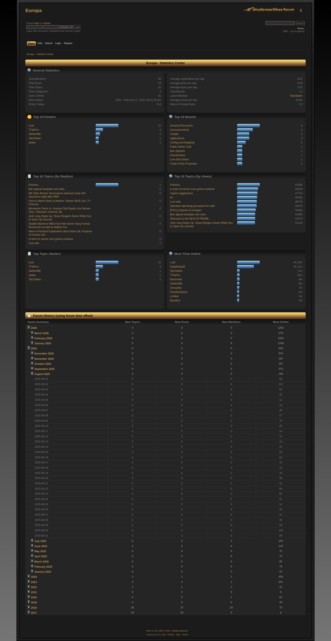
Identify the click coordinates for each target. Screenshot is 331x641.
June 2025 (40, 546)
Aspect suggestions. (182, 193)
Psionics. (33, 184)
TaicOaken (296, 95)
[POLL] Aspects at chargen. (186, 210)
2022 (34, 587)
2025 (34, 348)
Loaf (31, 125)
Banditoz (175, 300)
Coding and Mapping (182, 142)
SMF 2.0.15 (151, 631)
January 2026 (42, 343)
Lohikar (174, 296)
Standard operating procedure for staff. (192, 206)
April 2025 (40, 556)
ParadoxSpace (178, 292)
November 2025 (44, 358)
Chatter (174, 134)
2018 (34, 607)
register (47, 23)
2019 (34, 602)
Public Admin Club (180, 146)
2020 (34, 597)
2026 (34, 328)
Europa (33, 10)
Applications (177, 138)
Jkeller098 (34, 134)
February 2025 (43, 566)
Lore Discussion (179, 159)
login (36, 23)
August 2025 (42, 374)
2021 (34, 592)
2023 (34, 582)
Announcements (179, 129)
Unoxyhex (176, 287)
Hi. (171, 197)
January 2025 (42, 571)
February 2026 (43, 338)
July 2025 (40, 541)
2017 (34, 612)
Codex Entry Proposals (183, 163)
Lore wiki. (34, 243)
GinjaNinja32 (177, 266)
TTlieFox (33, 129)
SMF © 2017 (165, 631)
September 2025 (44, 369)
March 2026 (41, 333)
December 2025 (44, 353)
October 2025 (42, 363)
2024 (34, 576)
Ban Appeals (177, 151)
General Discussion (181, 125)
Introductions (177, 155)
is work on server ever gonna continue (50, 238)
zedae (32, 142)
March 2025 (41, 561)
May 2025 (40, 551)
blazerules (176, 279)
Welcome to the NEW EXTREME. (189, 218)
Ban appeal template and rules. (46, 189)
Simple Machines (180, 631)
